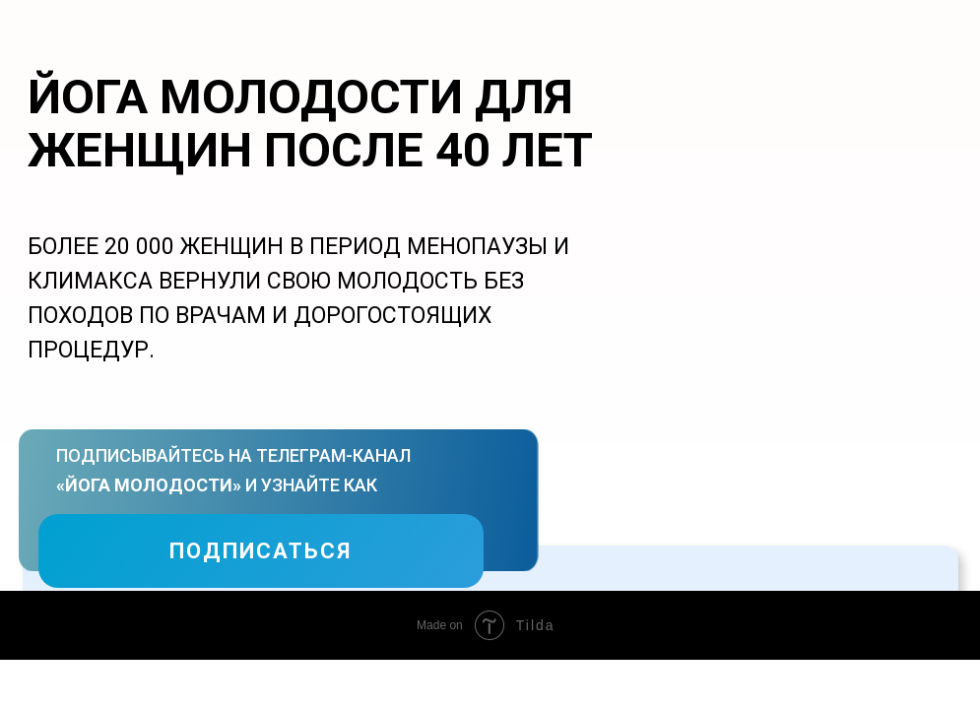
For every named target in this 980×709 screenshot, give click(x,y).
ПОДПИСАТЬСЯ (260, 551)
